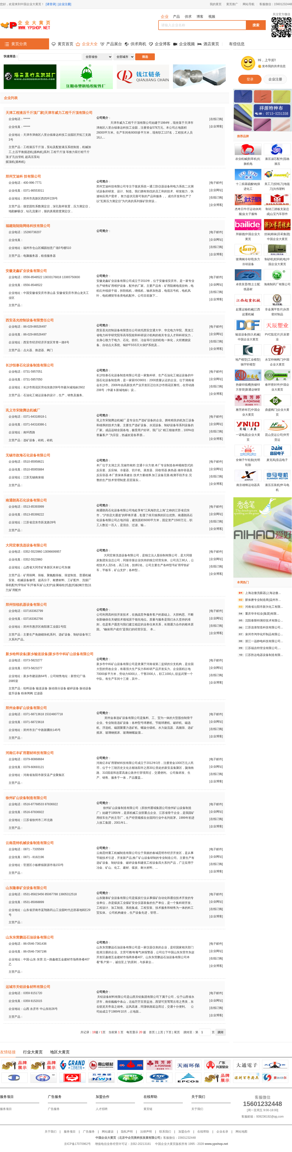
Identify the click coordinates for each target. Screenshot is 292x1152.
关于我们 (197, 1109)
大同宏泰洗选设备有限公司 (26, 545)
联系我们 (165, 1131)
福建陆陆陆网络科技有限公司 (28, 226)
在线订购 (216, 119)
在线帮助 (203, 1131)
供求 (188, 16)
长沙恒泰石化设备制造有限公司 (30, 365)
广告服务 (54, 1109)
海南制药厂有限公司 (277, 284)
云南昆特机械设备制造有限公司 (30, 843)
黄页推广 (232, 4)
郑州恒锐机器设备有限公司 (26, 604)
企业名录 (222, 1131)
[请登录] (51, 4)
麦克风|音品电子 (277, 460)
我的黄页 (216, 4)
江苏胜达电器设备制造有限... (264, 655)
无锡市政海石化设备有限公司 (28, 455)
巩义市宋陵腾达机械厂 (23, 410)
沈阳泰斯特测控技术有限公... (264, 620)
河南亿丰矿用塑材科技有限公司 (30, 753)
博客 (200, 16)
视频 (211, 16)
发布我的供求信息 (274, 66)
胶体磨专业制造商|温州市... (263, 600)
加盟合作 (184, 1131)
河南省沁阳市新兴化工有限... (264, 606)
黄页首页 (65, 44)
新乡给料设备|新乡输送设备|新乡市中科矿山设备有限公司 (49, 654)
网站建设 (108, 1131)
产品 (176, 16)
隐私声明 (127, 1131)
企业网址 (216, 190)
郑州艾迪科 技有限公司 (23, 176)
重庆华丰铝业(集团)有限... (262, 613)
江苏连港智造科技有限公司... (264, 627)
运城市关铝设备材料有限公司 (28, 987)
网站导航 (248, 4)
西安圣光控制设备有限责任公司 (30, 320)
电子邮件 (216, 182)
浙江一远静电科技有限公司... (264, 641)
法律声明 (146, 1131)
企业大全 (90, 44)
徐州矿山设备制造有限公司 (26, 798)
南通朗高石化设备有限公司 (26, 500)
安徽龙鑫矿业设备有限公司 (26, 271)
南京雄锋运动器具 (248, 485)
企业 (165, 17)
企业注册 (275, 79)
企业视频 (187, 44)
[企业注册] (64, 4)
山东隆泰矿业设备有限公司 (26, 888)
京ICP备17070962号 (77, 1144)
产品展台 (114, 44)
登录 (250, 79)
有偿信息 (237, 44)
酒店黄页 (211, 44)
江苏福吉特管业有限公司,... (263, 648)
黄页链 (148, 1109)
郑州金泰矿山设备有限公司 (26, 708)
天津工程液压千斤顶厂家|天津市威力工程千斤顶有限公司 (49, 113)
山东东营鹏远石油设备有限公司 (30, 937)
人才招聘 (101, 1109)
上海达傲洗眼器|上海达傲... (263, 593)
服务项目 (6, 1109)
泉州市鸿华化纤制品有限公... (264, 634)
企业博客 (163, 44)
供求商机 (138, 44)
